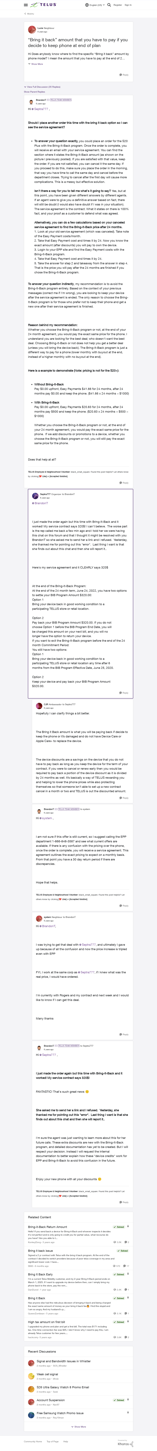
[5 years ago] (51, 1313)
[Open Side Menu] (25, 5)
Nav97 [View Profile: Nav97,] (56, 1404)
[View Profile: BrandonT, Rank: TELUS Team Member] (31, 101)
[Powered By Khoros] (125, 1443)
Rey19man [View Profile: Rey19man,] (58, 1417)
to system (85, 809)
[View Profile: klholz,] (31, 1376)
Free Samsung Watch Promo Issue (60, 1413)
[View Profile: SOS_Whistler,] (31, 1363)
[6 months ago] (41, 1265)
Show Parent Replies (34, 91)
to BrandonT (68, 494)
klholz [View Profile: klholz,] (56, 1378)
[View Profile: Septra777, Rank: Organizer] (35, 496)
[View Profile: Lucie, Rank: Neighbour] (32, 30)
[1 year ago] (45, 1289)
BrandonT (41, 503)
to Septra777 (68, 704)
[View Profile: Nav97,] (31, 1402)
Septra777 (41, 109)
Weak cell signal (47, 1374)
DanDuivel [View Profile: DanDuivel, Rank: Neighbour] (33, 1289)
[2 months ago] (44, 1365)
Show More (35, 64)
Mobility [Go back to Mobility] (29, 13)
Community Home (33, 1441)
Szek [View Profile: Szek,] (55, 1391)
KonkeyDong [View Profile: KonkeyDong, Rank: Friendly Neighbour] (34, 1242)
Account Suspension (51, 1400)
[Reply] (124, 75)
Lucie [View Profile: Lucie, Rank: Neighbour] (40, 28)
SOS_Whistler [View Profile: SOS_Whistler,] (60, 1365)
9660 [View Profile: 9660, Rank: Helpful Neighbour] (30, 1265)
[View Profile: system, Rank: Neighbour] (39, 919)
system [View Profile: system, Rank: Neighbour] (47, 917)
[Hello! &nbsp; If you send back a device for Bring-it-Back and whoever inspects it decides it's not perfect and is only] (69, 1235)
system (47, 818)
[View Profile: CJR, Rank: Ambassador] (39, 706)
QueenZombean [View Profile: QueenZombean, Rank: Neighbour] (36, 1313)
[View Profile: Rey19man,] (31, 1415)
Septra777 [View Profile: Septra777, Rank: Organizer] (45, 494)
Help (65, 1441)
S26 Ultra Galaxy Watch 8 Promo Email (63, 1387)
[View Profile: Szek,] (31, 1389)
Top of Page (53, 1441)
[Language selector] (95, 5)
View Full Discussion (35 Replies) (42, 86)
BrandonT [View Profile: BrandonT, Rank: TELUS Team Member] (41, 100)
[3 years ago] (48, 1242)
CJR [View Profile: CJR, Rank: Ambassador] (46, 704)
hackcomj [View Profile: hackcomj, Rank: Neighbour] (33, 1337)
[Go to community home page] (43, 4)
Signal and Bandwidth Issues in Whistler (64, 1361)
